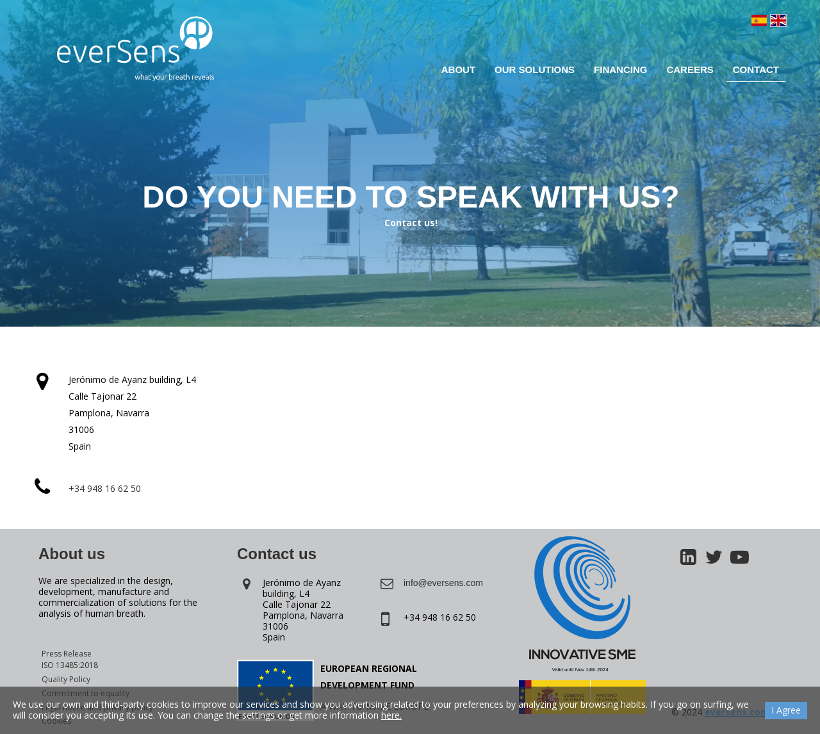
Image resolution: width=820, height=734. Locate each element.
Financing (620, 69)
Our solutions (535, 69)
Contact (756, 69)
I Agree (786, 710)
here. (391, 715)
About (458, 69)
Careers (689, 69)
